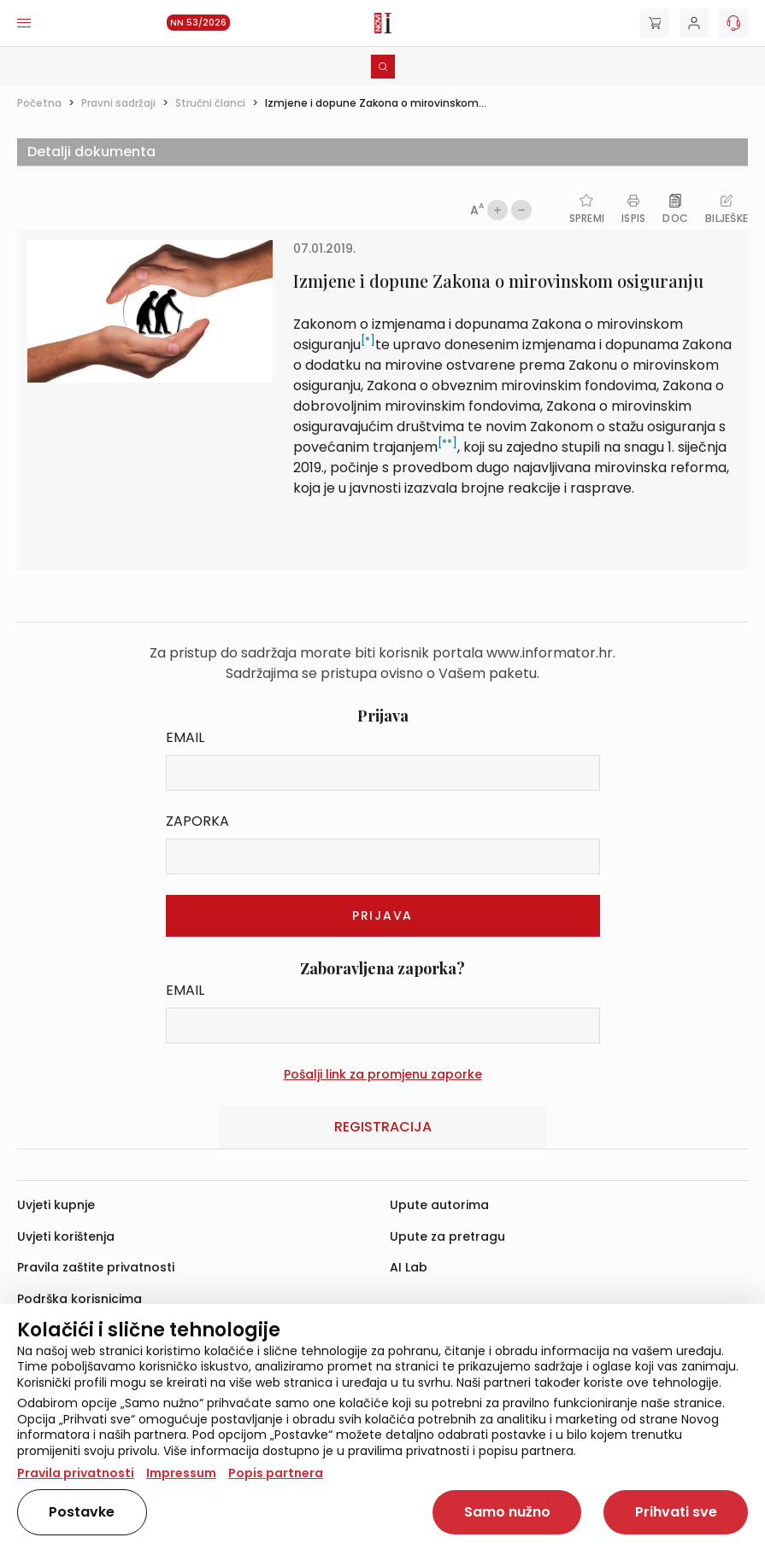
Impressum (181, 1473)
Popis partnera (275, 1473)
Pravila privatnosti (75, 1473)
